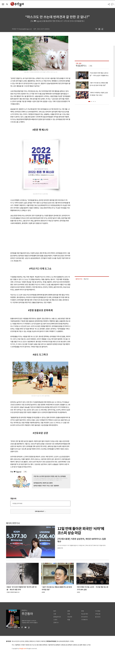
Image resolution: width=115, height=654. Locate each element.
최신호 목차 (84, 614)
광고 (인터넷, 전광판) (23, 641)
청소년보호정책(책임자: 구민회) (65, 641)
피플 (68, 620)
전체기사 (56, 622)
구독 (25, 472)
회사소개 (14, 641)
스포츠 (55, 620)
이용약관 (43, 641)
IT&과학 (69, 617)
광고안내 (97, 617)
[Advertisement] (36, 238)
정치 (54, 611)
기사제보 (97, 611)
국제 (68, 614)
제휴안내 (32, 641)
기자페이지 (84, 620)
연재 (82, 611)
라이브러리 (84, 617)
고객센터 (37, 641)
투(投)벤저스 (81, 65)
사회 (54, 614)
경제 (68, 611)
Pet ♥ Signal (15, 472)
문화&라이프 (57, 617)
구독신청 (97, 614)
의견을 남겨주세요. (17, 503)
